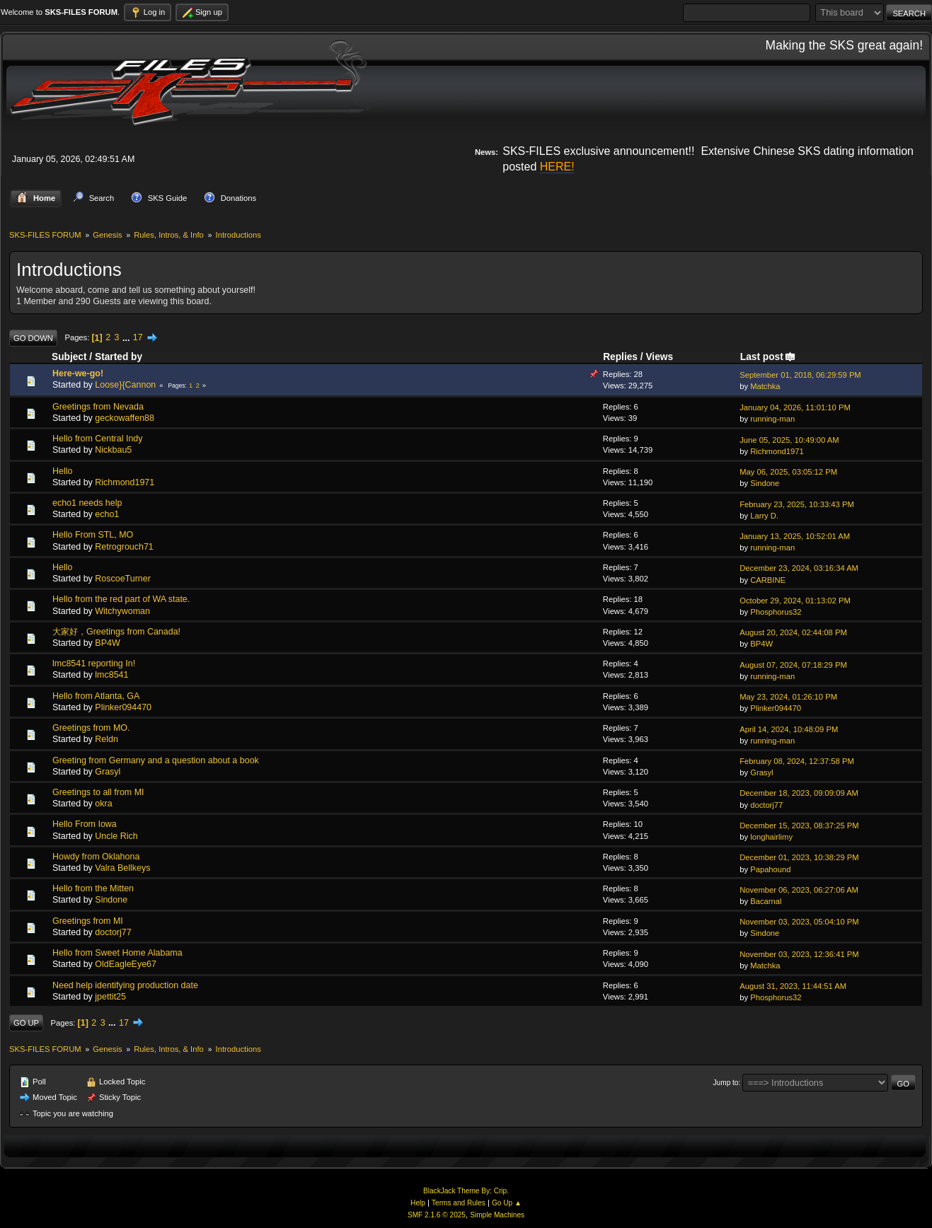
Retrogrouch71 (124, 546)
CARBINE (768, 579)
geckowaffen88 (124, 418)
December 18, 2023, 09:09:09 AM (799, 793)
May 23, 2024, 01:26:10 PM (788, 697)
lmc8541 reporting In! (93, 663)
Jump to (726, 1082)
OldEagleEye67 (125, 964)
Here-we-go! (77, 373)
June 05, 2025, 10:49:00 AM (789, 439)
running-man (772, 419)
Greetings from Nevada (98, 406)
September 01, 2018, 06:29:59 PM (800, 375)
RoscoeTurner (123, 579)
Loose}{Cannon (125, 385)
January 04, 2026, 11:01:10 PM (795, 407)
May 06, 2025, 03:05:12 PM (788, 472)
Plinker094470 (123, 707)
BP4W (107, 643)
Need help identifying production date (125, 985)
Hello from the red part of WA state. (121, 599)
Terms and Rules (458, 1203)
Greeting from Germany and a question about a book (155, 760)
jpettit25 (110, 997)
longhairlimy (771, 837)
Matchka (765, 386)
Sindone (764, 483)
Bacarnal (765, 901)
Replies (620, 357)
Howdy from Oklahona (95, 857)
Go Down (33, 337)
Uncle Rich (116, 835)
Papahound (770, 868)
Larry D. (764, 515)
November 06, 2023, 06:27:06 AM (799, 890)
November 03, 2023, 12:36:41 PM (799, 953)
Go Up (26, 1023)
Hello (62, 470)
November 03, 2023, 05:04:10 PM (799, 921)
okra (103, 804)
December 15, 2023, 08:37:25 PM (799, 825)
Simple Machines (497, 1215)
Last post (768, 357)
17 (138, 337)
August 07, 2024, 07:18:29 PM (793, 664)
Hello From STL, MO (92, 535)
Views (659, 357)
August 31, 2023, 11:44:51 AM (793, 986)
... (127, 337)
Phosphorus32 (775, 612)
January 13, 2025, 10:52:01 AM (795, 536)
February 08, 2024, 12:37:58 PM (797, 761)
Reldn (106, 739)
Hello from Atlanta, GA (95, 695)
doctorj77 (766, 804)
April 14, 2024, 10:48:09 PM (789, 728)
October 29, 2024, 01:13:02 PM (795, 600)
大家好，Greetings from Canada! (116, 632)
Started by (118, 357)
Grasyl (107, 772)
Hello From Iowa (84, 824)
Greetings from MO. (91, 728)
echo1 (107, 514)
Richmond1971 (776, 451)
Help (417, 1203)
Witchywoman (122, 610)
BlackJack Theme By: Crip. (466, 1190)
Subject (69, 357)
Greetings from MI (87, 920)
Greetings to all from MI (98, 792)
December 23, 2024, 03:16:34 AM (799, 568)
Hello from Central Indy (97, 439)
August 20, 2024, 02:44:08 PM (793, 632)
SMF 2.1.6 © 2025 (437, 1215)
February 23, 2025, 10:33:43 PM (797, 503)
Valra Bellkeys (122, 868)
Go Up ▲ (507, 1203)
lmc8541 (111, 675)
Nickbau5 (113, 450)
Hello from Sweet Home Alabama (117, 953)
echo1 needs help (87, 503)
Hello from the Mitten (93, 888)
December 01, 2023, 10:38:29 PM (799, 857)
